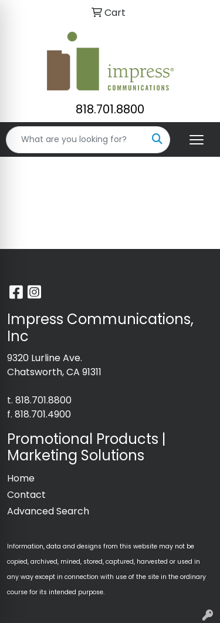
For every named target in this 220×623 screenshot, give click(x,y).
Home (21, 478)
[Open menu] (196, 139)
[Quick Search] (75, 139)
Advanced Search (48, 511)
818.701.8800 (110, 109)
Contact (26, 494)
